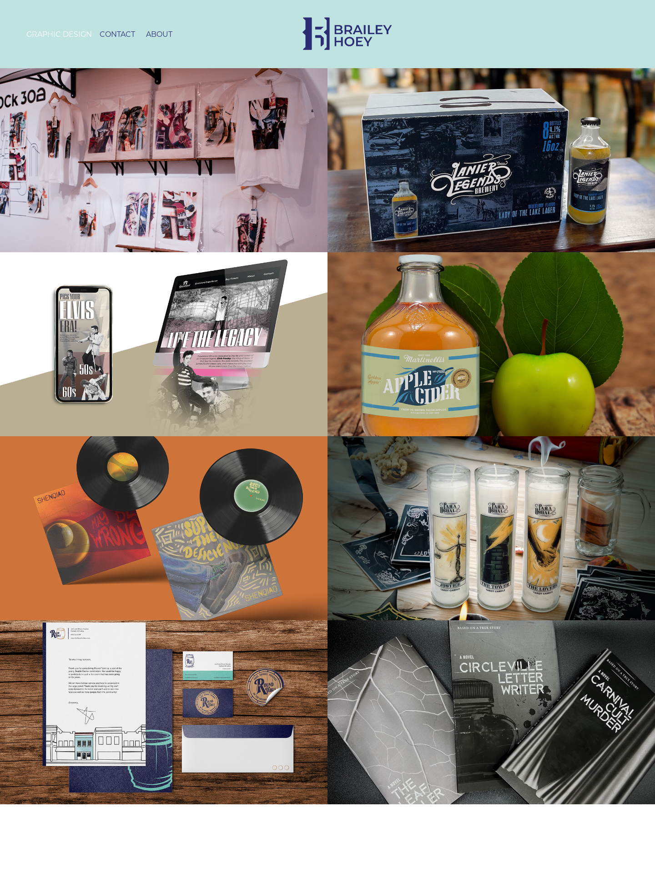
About (159, 34)
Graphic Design (59, 34)
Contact (117, 34)
